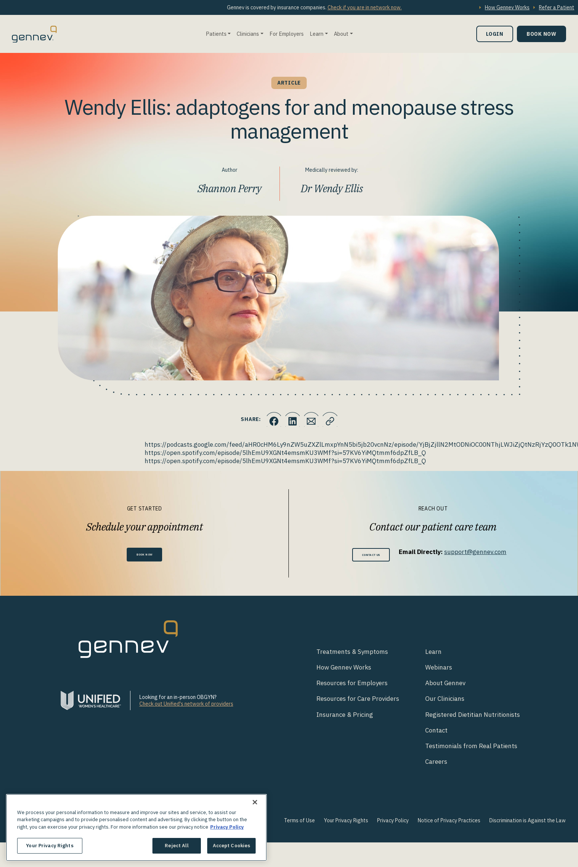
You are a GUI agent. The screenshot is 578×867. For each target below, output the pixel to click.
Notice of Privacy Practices (449, 822)
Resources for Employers (352, 685)
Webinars (438, 670)
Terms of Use (299, 822)
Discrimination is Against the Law (527, 822)
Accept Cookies (231, 845)
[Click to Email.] (313, 419)
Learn (316, 33)
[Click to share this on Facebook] (268, 419)
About (341, 33)
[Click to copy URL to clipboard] (335, 419)
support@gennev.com (483, 552)
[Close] (255, 802)
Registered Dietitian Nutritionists (472, 717)
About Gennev (445, 685)
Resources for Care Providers (357, 701)
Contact (436, 732)
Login (494, 33)
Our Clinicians (444, 701)
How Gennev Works (507, 7)
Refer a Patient (556, 7)
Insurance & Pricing (344, 717)
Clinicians (248, 33)
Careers (436, 764)
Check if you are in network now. (365, 7)
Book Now (541, 33)
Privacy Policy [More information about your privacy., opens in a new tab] (227, 827)
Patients (216, 33)
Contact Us (371, 555)
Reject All (176, 845)
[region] (136, 827)
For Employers (286, 33)
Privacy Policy (393, 822)
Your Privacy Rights (346, 822)
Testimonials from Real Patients (471, 748)
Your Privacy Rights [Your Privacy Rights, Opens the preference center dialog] (49, 845)
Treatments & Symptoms (352, 654)
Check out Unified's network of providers (186, 706)
